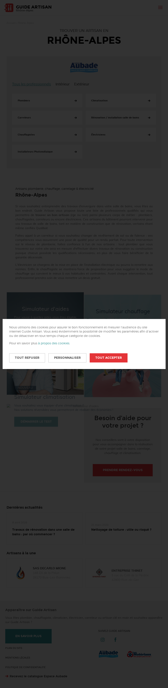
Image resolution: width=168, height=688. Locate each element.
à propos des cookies (53, 343)
